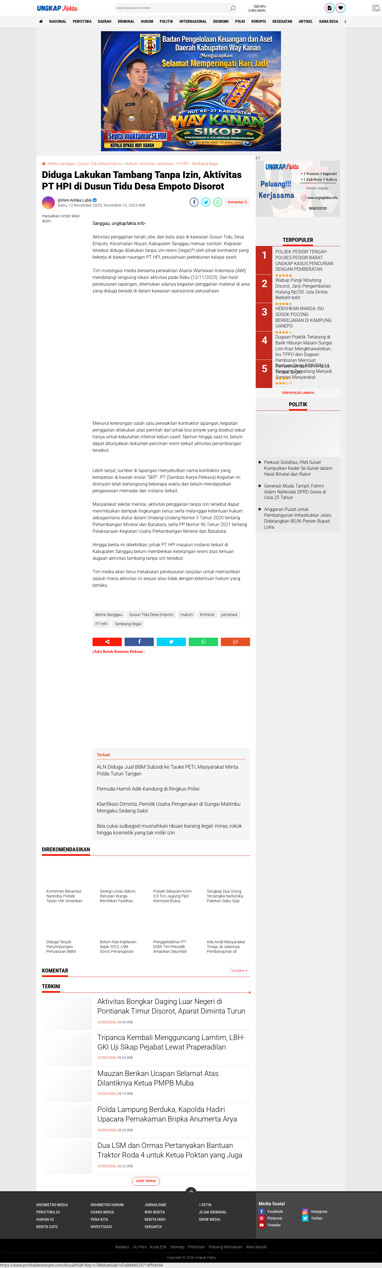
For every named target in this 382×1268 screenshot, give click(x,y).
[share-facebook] (194, 202)
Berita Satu (47, 1226)
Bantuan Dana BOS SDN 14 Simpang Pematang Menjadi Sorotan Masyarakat (303, 371)
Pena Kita (99, 1219)
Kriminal (147, 163)
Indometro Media (52, 1204)
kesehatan (282, 21)
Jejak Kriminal (213, 1212)
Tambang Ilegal (204, 163)
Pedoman (196, 1247)
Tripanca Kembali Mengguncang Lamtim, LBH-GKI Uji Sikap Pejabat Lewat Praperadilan (171, 1042)
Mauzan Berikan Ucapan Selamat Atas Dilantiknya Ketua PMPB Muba (158, 1078)
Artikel (306, 21)
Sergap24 (153, 1226)
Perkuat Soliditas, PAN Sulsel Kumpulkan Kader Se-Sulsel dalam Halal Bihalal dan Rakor (298, 468)
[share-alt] (107, 642)
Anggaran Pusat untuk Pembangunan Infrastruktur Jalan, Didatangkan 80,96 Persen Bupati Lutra (298, 518)
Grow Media (209, 1219)
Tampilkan (239, 971)
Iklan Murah (256, 1247)
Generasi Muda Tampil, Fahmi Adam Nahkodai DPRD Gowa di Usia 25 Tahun (295, 491)
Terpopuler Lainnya (298, 393)
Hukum (147, 21)
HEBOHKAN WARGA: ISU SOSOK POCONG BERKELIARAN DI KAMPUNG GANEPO (303, 317)
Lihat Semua (146, 1181)
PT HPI (182, 163)
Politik (166, 21)
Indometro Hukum (107, 1204)
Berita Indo (155, 1219)
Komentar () (237, 202)
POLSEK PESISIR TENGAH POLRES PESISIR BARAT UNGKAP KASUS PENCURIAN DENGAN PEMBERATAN (304, 260)
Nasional (57, 21)
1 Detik (205, 1204)
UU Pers (140, 1247)
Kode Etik (158, 1247)
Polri (240, 21)
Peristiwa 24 (48, 1212)
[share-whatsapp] (217, 202)
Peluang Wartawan (225, 1247)
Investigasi (101, 1226)
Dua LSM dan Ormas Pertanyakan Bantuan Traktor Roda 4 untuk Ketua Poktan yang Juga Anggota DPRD (169, 1155)
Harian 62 (45, 1219)
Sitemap (177, 1247)
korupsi (258, 21)
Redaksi (122, 1247)
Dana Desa (328, 21)
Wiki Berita (155, 1212)
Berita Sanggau (61, 163)
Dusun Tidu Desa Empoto (100, 163)
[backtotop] (191, 1192)
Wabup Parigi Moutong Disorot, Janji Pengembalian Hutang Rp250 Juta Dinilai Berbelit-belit (303, 288)
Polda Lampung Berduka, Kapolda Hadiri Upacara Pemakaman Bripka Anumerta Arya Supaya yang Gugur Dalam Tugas (167, 1119)
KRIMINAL (126, 21)
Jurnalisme (155, 1204)
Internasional (193, 21)
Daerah (104, 21)
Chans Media (102, 1212)
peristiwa (82, 21)
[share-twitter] (205, 202)
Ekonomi (221, 21)
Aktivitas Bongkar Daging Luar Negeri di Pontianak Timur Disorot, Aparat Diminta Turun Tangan (171, 1011)
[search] (175, 8)
